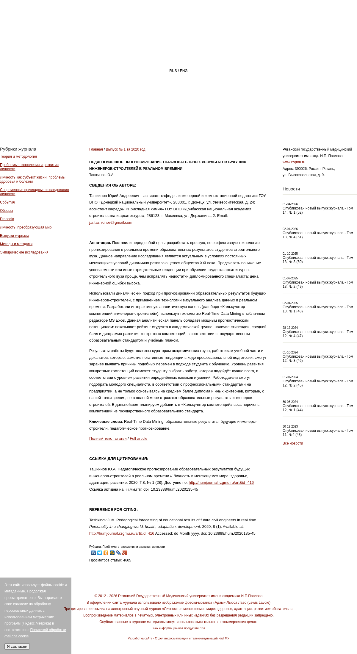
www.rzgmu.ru (294, 162)
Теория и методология (18, 156)
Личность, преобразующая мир (26, 227)
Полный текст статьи (107, 438)
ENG (184, 71)
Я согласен (17, 646)
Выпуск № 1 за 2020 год (125, 149)
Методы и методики (16, 244)
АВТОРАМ (272, 123)
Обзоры (6, 211)
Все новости (293, 443)
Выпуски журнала (14, 236)
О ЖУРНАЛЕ (183, 123)
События (7, 202)
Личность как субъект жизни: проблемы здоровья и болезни (32, 179)
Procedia (7, 219)
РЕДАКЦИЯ (229, 123)
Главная (139, 123)
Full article (138, 438)
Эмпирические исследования (24, 252)
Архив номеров (323, 123)
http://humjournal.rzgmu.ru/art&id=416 (221, 482)
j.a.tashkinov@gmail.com (110, 222)
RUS (173, 71)
